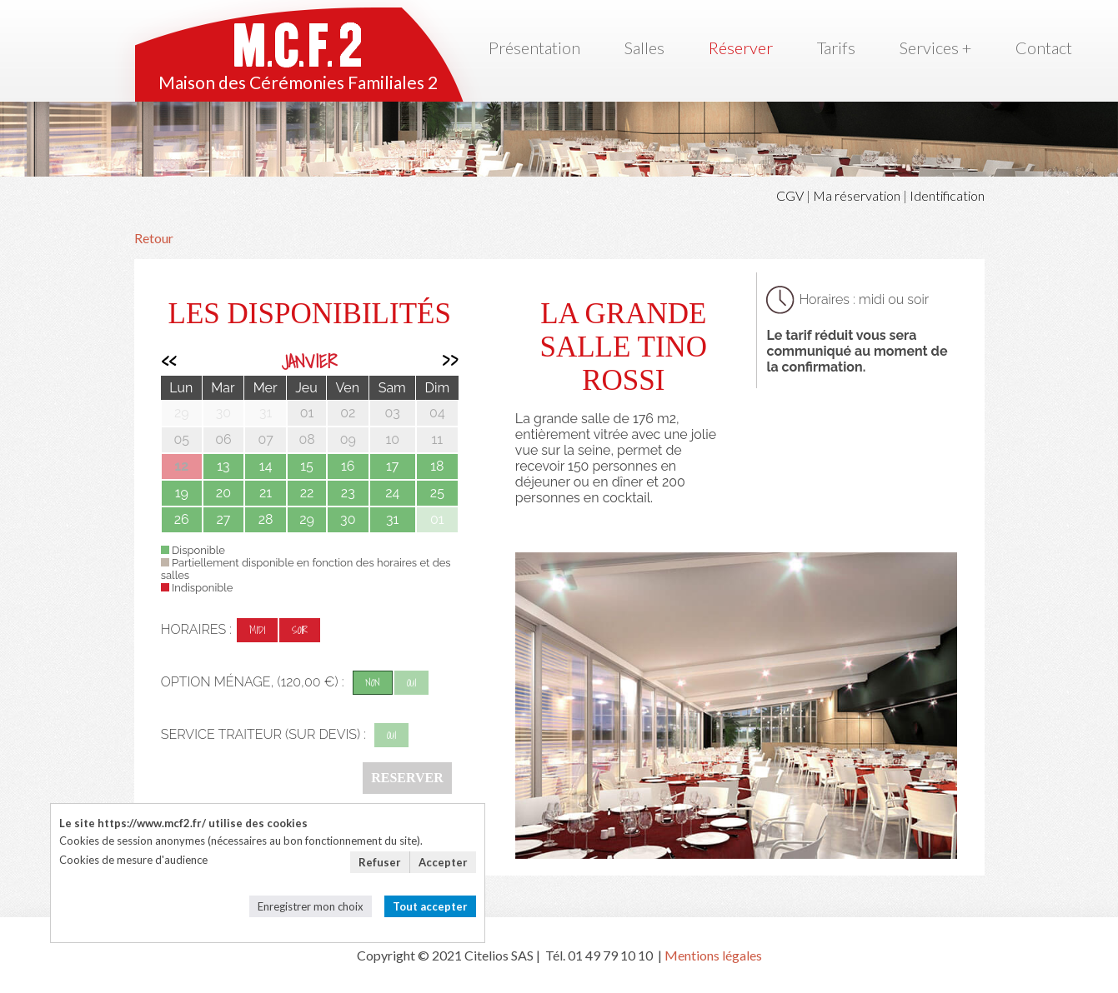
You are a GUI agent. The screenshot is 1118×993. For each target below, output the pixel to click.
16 (348, 466)
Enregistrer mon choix (310, 906)
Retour (153, 238)
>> (450, 361)
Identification (947, 195)
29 (306, 519)
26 (181, 519)
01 (437, 519)
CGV (790, 195)
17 (392, 466)
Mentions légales (713, 955)
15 (306, 466)
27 (223, 519)
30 (347, 519)
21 (265, 493)
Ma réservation (856, 195)
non (372, 683)
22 (307, 493)
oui (411, 683)
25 (437, 493)
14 (266, 466)
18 (437, 466)
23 (348, 493)
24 (392, 493)
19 (181, 493)
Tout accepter (430, 906)
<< (168, 361)
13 (223, 466)
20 (223, 493)
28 (265, 519)
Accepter (443, 862)
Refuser (379, 862)
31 (392, 519)
